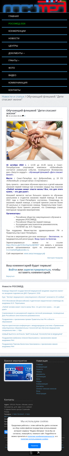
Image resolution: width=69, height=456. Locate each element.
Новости (13, 38)
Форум (38, 381)
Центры (13, 46)
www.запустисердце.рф (34, 253)
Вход (38, 391)
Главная (13, 16)
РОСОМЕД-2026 (16, 23)
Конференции (17, 31)
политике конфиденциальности (41, 436)
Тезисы (39, 372)
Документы (16, 53)
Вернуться (10, 276)
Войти (64, 1)
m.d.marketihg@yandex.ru (17, 250)
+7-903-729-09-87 (18, 414)
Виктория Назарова (55, 258)
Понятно (34, 446)
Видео (12, 75)
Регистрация (41, 394)
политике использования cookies (34, 439)
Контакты (14, 90)
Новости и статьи (13, 96)
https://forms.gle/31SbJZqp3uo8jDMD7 (22, 245)
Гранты (13, 60)
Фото (11, 68)
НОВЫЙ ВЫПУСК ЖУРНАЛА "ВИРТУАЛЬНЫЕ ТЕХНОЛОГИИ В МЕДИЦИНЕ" (32, 334)
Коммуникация (17, 82)
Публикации (41, 377)
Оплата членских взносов (46, 389)
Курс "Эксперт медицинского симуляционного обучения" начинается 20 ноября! (33, 297)
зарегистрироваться (37, 269)
